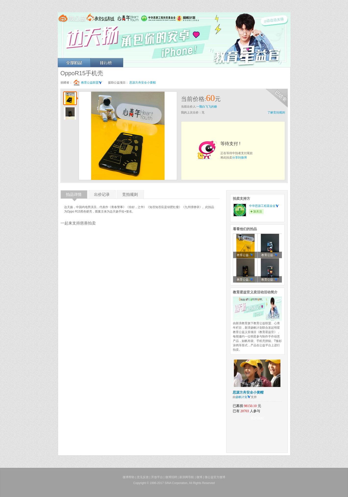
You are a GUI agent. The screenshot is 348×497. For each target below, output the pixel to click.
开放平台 (157, 477)
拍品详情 (74, 195)
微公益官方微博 (215, 477)
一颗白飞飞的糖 (206, 106)
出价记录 (102, 195)
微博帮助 (128, 477)
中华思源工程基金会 (264, 206)
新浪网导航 (186, 477)
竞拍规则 (130, 195)
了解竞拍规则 (276, 112)
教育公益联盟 (91, 82)
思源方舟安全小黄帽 (142, 82)
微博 (199, 477)
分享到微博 (239, 157)
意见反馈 (143, 477)
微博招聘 (171, 477)
